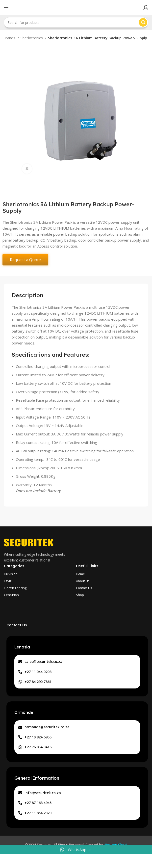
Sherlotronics (32, 37)
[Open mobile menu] (6, 7)
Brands (9, 37)
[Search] (76, 22)
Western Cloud (115, 844)
